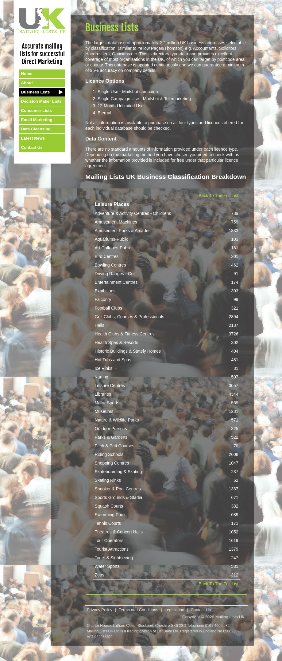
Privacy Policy (99, 610)
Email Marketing (36, 119)
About (27, 83)
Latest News (33, 138)
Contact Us (31, 147)
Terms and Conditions (138, 610)
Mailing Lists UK (230, 617)
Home (26, 73)
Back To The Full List (218, 195)
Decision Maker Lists (41, 101)
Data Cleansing (35, 129)
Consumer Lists (36, 110)
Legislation (174, 610)
